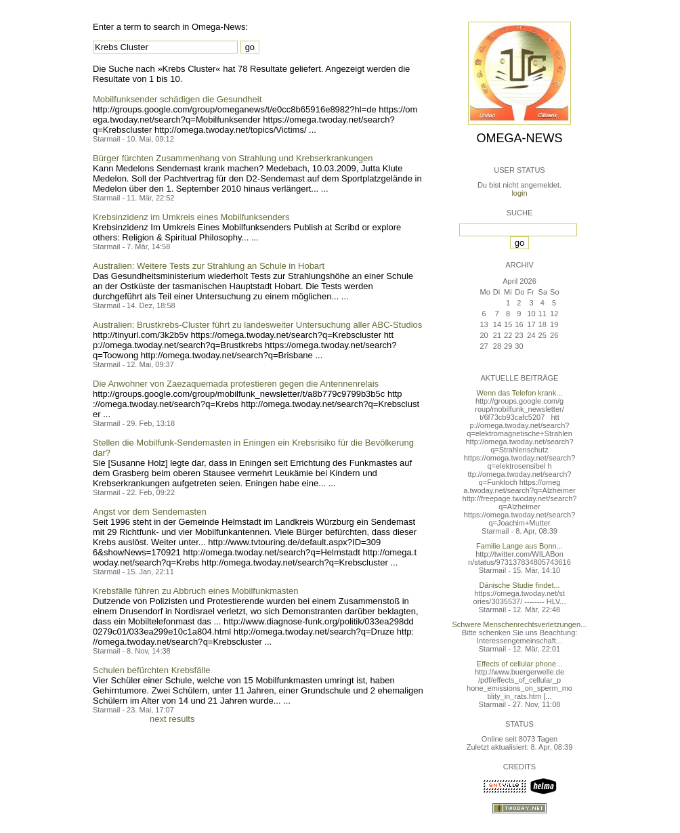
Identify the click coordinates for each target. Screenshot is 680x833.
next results (172, 719)
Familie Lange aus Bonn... (519, 546)
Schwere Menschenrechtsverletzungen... (519, 624)
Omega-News (519, 138)
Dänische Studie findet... (519, 585)
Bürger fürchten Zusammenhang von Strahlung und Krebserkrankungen (233, 158)
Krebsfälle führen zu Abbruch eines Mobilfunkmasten (196, 591)
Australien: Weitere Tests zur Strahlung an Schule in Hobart (208, 266)
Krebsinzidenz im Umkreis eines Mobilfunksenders (191, 217)
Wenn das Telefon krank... (520, 393)
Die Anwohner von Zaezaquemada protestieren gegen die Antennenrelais (236, 384)
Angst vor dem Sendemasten (150, 512)
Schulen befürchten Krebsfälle (151, 670)
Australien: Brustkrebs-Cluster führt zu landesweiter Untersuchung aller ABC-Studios (257, 325)
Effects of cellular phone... (519, 664)
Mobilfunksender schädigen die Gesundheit (177, 99)
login (519, 193)
